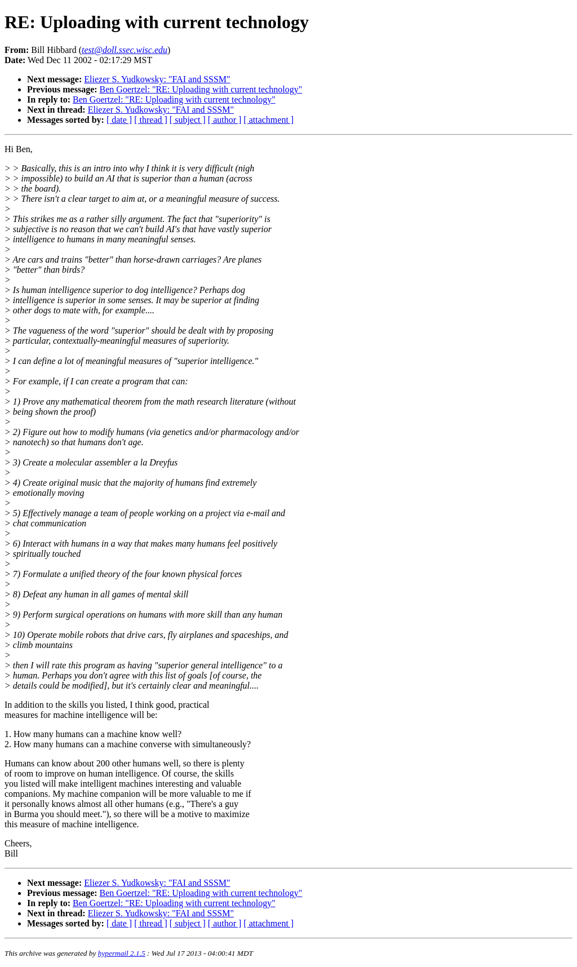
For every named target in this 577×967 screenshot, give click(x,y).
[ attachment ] (268, 120)
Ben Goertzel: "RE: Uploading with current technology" (201, 89)
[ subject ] (188, 120)
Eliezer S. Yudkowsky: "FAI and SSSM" (157, 79)
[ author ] (225, 120)
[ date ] (119, 120)
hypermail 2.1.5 (121, 953)
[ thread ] (150, 120)
